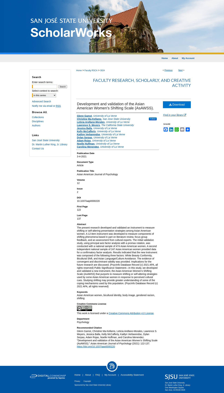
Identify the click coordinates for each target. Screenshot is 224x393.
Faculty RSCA (90, 70)
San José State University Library (98, 385)
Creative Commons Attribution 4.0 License (131, 313)
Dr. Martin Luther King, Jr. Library (49, 144)
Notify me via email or (46, 106)
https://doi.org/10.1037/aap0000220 (96, 346)
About (88, 375)
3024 (102, 70)
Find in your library (174, 115)
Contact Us (38, 148)
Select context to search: (45, 90)
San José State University (46, 140)
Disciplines (38, 121)
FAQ (97, 375)
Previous (168, 70)
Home (79, 70)
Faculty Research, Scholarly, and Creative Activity (142, 83)
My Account (110, 375)
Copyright (87, 381)
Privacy (77, 381)
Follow (153, 119)
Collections (38, 117)
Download (177, 104)
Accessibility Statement (132, 375)
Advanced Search (41, 101)
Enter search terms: (42, 82)
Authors (36, 125)
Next (180, 70)
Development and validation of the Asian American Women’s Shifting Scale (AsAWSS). (115, 106)
